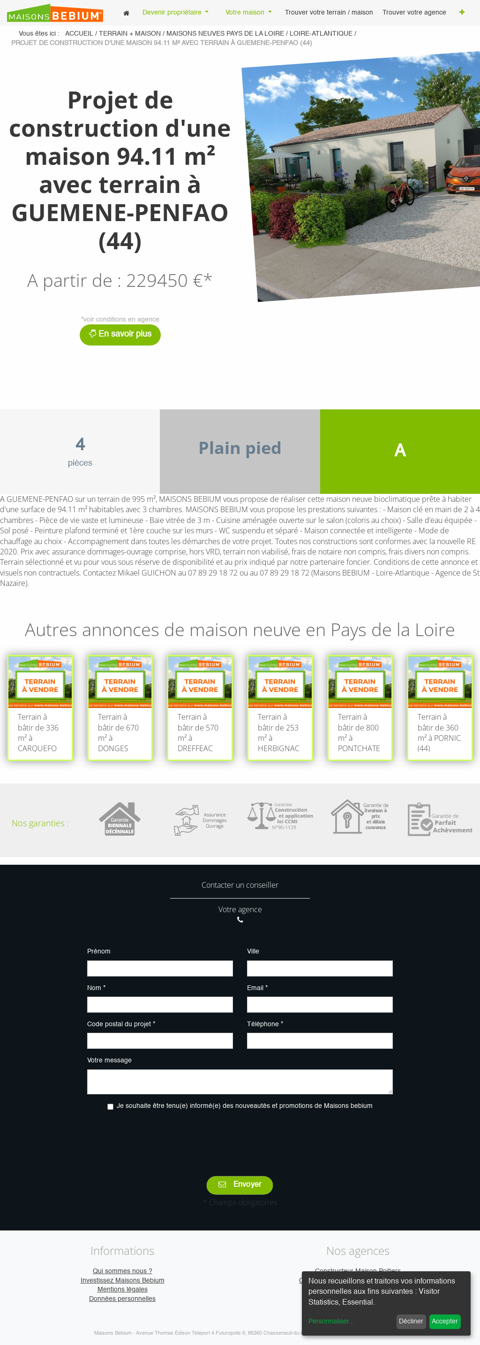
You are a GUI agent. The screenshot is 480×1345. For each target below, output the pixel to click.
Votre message (109, 1060)
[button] (462, 13)
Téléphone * (265, 1024)
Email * (257, 988)
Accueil (79, 34)
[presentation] (240, 1136)
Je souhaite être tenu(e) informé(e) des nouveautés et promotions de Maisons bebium (245, 1106)
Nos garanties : (40, 823)
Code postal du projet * (121, 1024)
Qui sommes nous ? (122, 1271)
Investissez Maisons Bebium (123, 1280)
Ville (253, 951)
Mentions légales (123, 1289)
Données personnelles (122, 1299)
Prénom (99, 951)
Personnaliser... (331, 1321)
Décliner (411, 1321)
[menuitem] (126, 13)
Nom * (96, 988)
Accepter (445, 1321)
